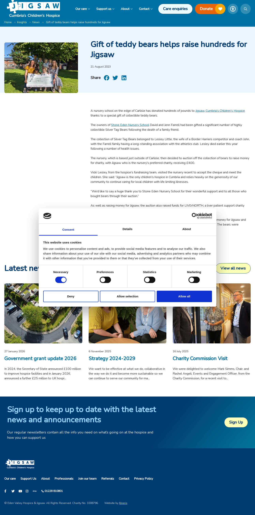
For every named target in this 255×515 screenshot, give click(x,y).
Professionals (63, 478)
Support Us (28, 478)
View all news (233, 268)
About (127, 9)
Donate (212, 9)
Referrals (107, 478)
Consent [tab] (68, 229)
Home (8, 22)
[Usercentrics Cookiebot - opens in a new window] (194, 216)
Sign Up (236, 422)
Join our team (87, 478)
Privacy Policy (143, 478)
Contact (146, 9)
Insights (22, 22)
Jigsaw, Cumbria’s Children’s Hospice (220, 111)
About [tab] (186, 229)
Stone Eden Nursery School (130, 125)
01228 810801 (54, 491)
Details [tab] (127, 229)
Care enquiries (175, 8)
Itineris (123, 503)
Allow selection (127, 296)
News (36, 22)
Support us (105, 9)
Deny (70, 296)
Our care (82, 9)
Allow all (184, 296)
